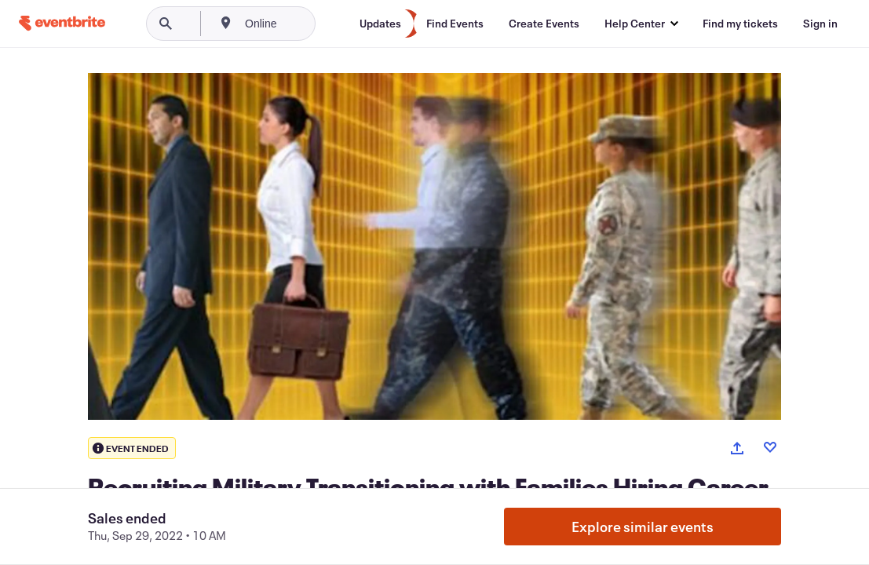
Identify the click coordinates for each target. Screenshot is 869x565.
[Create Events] (544, 23)
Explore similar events (642, 526)
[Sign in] (820, 23)
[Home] (62, 23)
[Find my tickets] (740, 23)
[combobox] (314, 23)
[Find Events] (455, 23)
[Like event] (770, 447)
